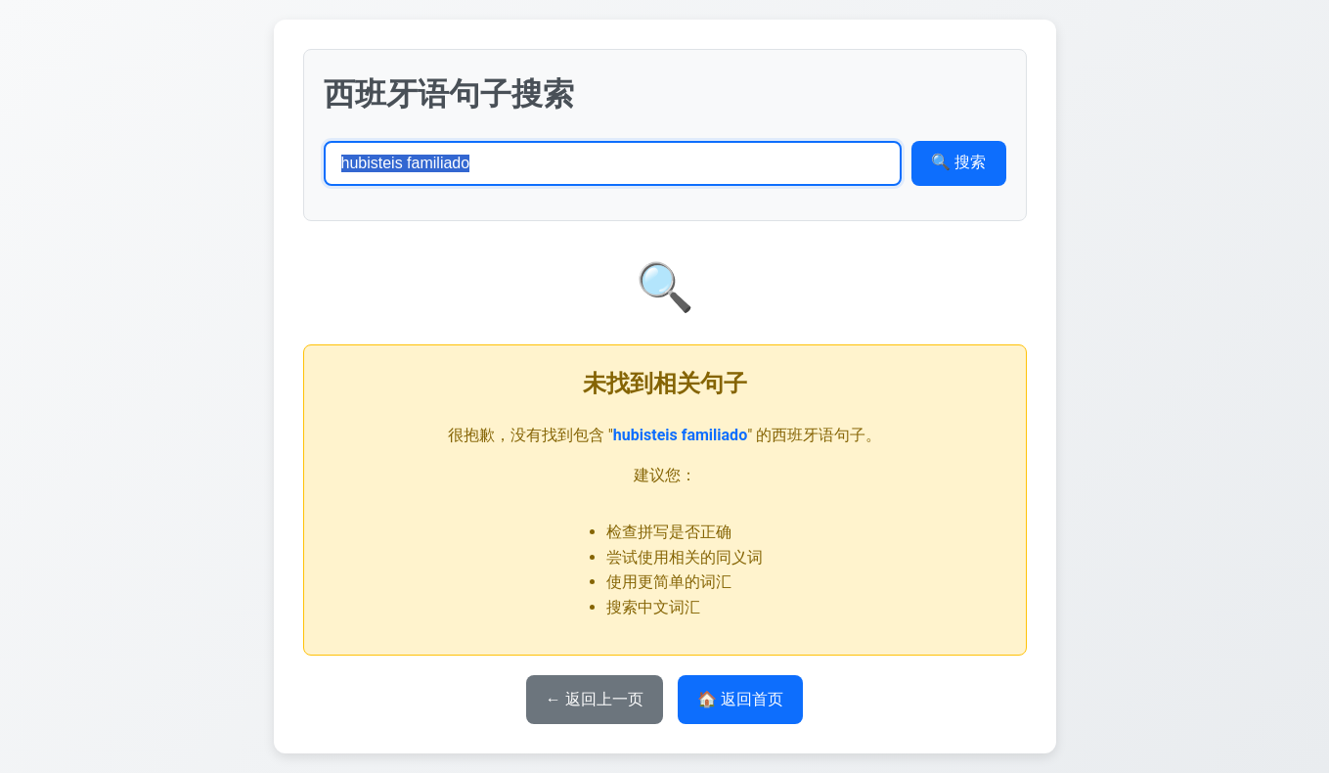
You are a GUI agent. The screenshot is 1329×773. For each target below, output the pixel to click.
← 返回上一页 (594, 699)
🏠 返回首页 (740, 699)
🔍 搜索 (958, 162)
